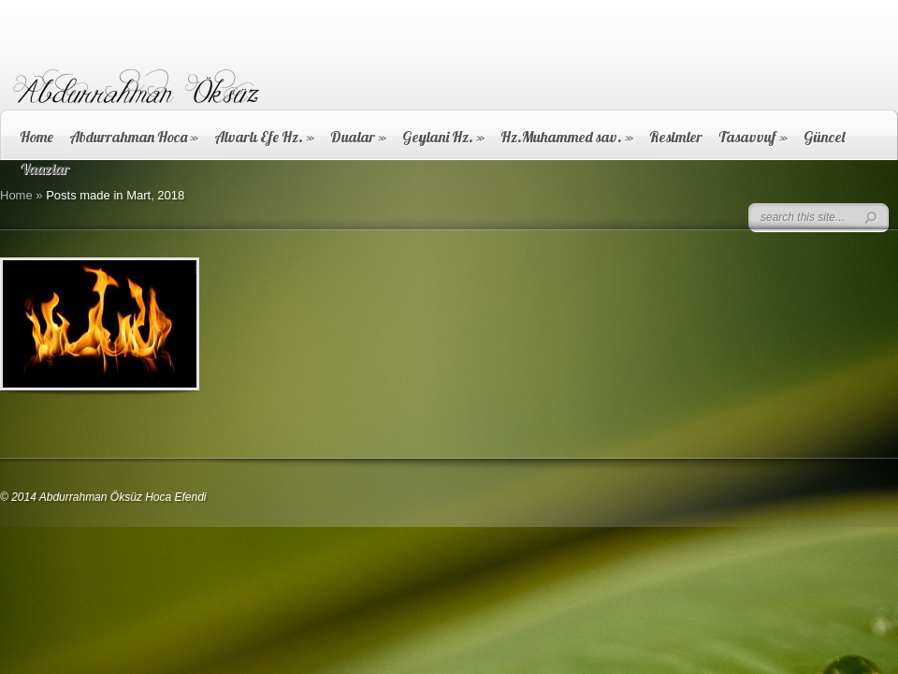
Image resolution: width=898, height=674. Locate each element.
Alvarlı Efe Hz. (264, 136)
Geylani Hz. (443, 136)
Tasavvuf (753, 136)
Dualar (358, 136)
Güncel (824, 136)
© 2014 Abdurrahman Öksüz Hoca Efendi (103, 497)
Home (36, 136)
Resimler (675, 136)
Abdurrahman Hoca (133, 136)
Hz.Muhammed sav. (566, 136)
